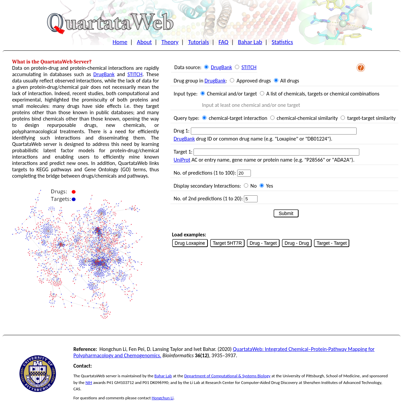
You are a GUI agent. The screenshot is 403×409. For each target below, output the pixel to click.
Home (120, 42)
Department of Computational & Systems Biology (227, 375)
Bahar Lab (250, 42)
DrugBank (103, 74)
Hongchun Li (162, 397)
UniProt (182, 160)
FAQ (224, 42)
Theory (169, 42)
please (131, 397)
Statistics (282, 42)
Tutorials (198, 42)
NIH (88, 382)
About (144, 42)
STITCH (134, 74)
